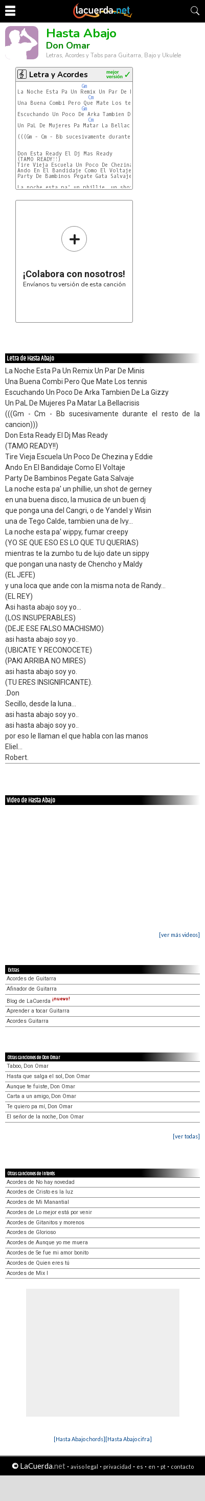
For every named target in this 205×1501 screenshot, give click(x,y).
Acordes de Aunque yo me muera (47, 1242)
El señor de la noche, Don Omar (45, 1116)
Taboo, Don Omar (28, 1066)
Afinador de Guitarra (32, 988)
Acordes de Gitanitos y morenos (45, 1222)
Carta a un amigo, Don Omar (41, 1096)
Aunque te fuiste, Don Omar (41, 1086)
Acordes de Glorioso (31, 1232)
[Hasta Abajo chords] (79, 1439)
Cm (91, 97)
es (139, 1466)
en (151, 1466)
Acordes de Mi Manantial (38, 1202)
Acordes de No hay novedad (41, 1182)
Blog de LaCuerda (38, 1001)
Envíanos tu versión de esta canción (74, 256)
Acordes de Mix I (27, 1273)
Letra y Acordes (58, 75)
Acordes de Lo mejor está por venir (49, 1212)
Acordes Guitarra (28, 1021)
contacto (182, 1466)
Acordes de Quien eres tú (38, 1263)
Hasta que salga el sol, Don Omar (48, 1076)
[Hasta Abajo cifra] (128, 1439)
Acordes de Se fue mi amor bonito (47, 1252)
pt (163, 1466)
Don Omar (68, 45)
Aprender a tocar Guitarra (38, 1010)
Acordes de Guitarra (31, 978)
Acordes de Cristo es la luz (40, 1192)
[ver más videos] (179, 934)
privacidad (117, 1466)
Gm (84, 86)
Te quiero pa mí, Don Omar (40, 1106)
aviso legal (84, 1466)
